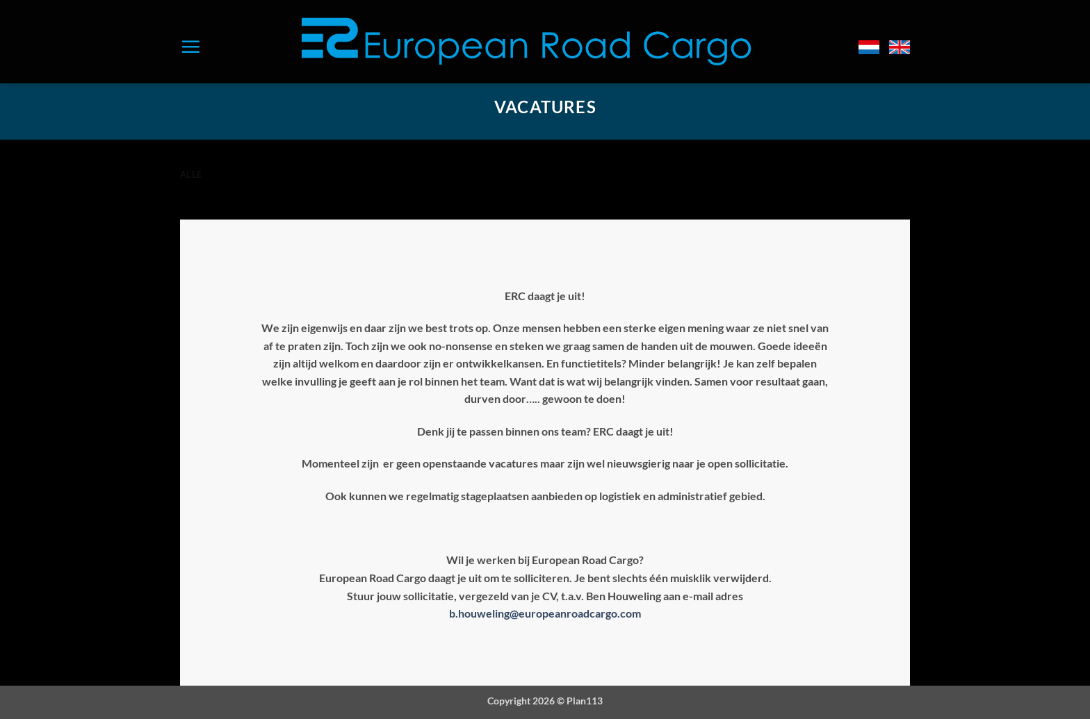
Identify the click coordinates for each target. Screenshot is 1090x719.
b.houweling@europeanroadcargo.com (545, 613)
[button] (190, 46)
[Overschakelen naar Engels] (899, 47)
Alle (191, 174)
